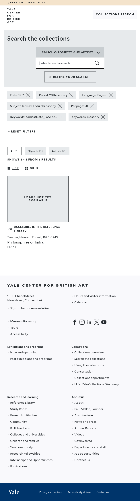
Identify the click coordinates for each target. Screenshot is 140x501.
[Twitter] (97, 322)
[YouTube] (104, 322)
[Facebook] (75, 322)
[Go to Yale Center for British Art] (13, 15)
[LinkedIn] (89, 322)
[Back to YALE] (70, 285)
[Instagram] (82, 322)
